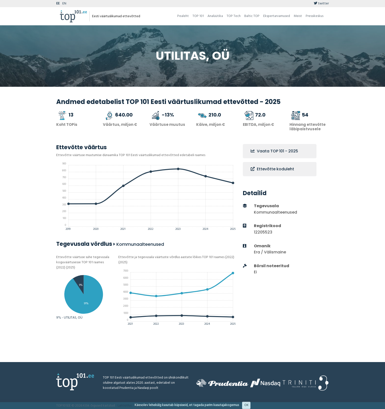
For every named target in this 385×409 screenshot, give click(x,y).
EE (58, 3)
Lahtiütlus (125, 406)
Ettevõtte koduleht (272, 169)
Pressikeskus (314, 16)
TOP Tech (234, 16)
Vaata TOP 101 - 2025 (274, 151)
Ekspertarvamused (276, 16)
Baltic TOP (252, 16)
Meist (298, 16)
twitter (321, 3)
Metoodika (142, 406)
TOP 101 (198, 16)
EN (64, 3)
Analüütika (215, 16)
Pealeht (183, 16)
